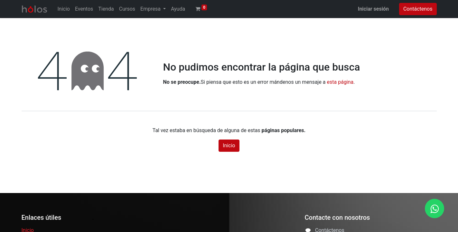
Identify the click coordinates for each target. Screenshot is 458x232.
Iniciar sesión (373, 9)
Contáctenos (418, 9)
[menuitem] (63, 9)
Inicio (229, 145)
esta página (340, 82)
